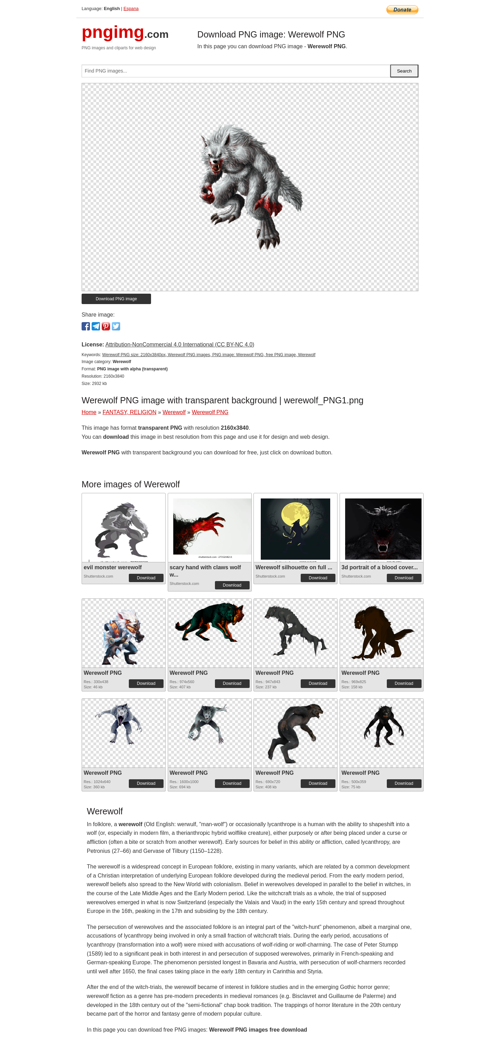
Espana (131, 8)
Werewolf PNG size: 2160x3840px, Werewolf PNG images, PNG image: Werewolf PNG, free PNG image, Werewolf (208, 354)
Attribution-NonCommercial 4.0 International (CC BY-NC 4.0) (179, 344)
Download (146, 578)
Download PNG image (116, 298)
